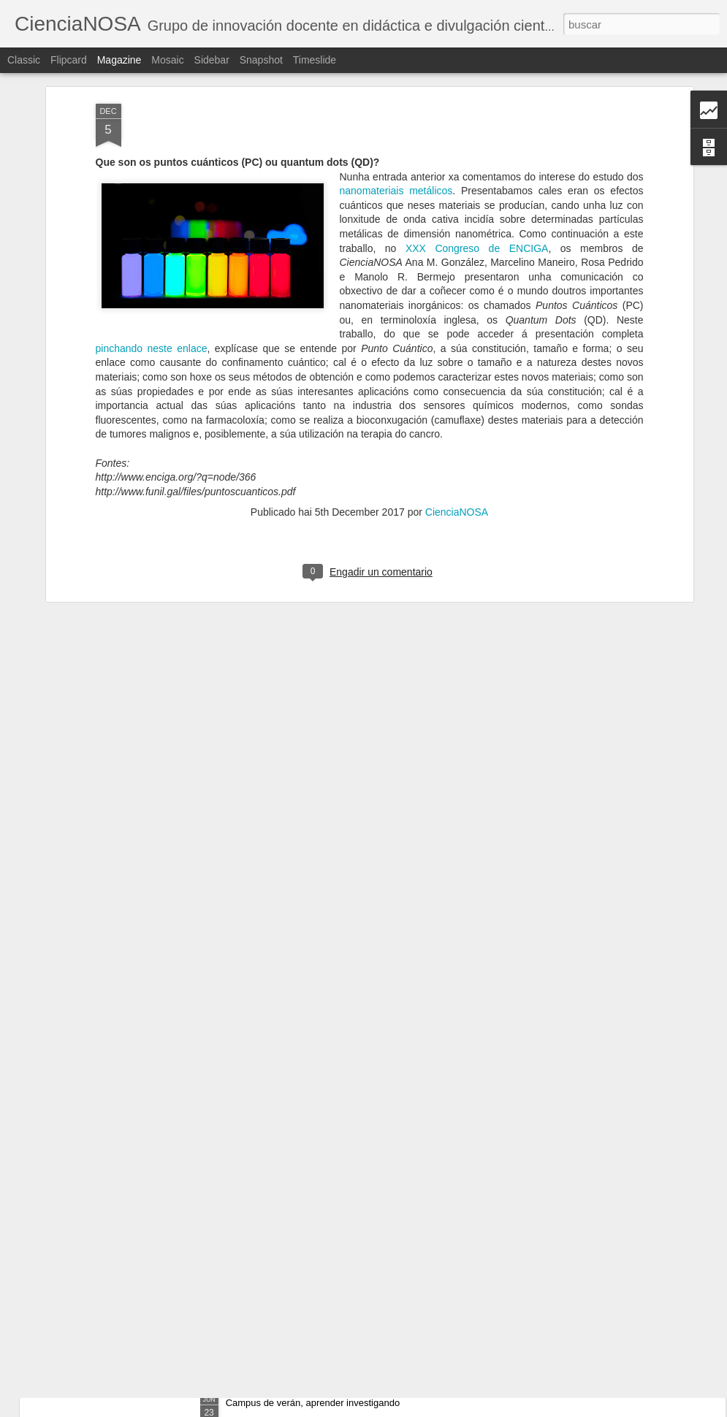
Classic (23, 60)
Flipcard (68, 60)
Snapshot (261, 60)
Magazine (119, 60)
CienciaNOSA (456, 281)
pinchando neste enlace (152, 117)
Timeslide (314, 60)
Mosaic (167, 60)
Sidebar (211, 60)
